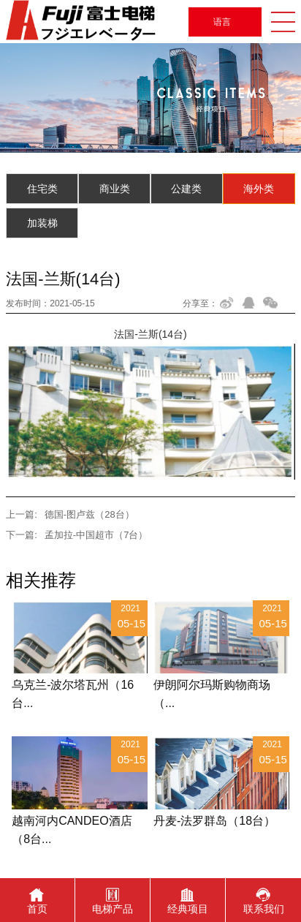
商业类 (114, 188)
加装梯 (42, 223)
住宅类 (42, 188)
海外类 (258, 188)
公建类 (186, 188)
